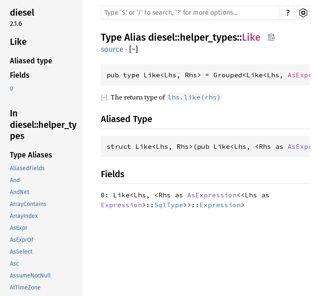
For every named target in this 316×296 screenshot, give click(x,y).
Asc (14, 263)
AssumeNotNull (30, 275)
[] (133, 49)
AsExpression (212, 195)
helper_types (208, 37)
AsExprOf (21, 239)
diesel (22, 12)
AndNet (19, 192)
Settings (303, 13)
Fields (20, 75)
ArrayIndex (24, 216)
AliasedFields (27, 168)
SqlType (168, 205)
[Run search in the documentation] (190, 13)
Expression (121, 205)
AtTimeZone (25, 287)
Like (18, 41)
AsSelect (21, 251)
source (112, 49)
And (15, 180)
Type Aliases (31, 155)
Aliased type (31, 60)
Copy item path (271, 37)
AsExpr (18, 227)
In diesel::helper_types (43, 124)
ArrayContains (28, 204)
